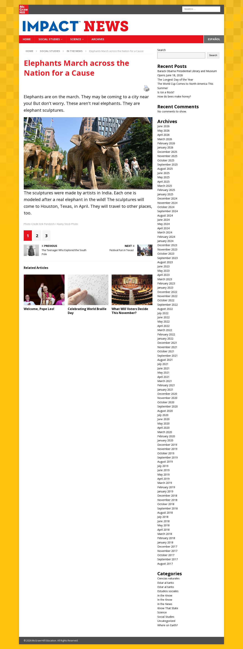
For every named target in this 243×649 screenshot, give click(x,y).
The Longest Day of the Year (175, 79)
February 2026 (166, 143)
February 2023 (166, 283)
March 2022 (164, 330)
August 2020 (165, 411)
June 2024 (163, 219)
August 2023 (165, 262)
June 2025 (163, 173)
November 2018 (167, 500)
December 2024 (167, 198)
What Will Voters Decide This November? (130, 311)
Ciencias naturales (168, 578)
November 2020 (167, 398)
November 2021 (167, 347)
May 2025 (163, 177)
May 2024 (163, 224)
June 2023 (163, 266)
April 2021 (163, 377)
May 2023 (163, 270)
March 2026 (164, 139)
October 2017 (165, 555)
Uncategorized (166, 621)
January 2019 (165, 491)
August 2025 (165, 168)
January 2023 (165, 287)
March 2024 (164, 232)
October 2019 (165, 453)
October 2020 (165, 402)
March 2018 (164, 534)
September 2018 (167, 508)
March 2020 (164, 432)
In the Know (164, 595)
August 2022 (165, 309)
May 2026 (163, 130)
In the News (164, 604)
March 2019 (164, 483)
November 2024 (167, 203)
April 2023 (163, 275)
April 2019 (163, 478)
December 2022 (167, 292)
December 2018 (167, 495)
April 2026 (163, 135)
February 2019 (166, 487)
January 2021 (165, 389)
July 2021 (162, 364)
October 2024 (165, 207)
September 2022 (167, 304)
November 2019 (167, 449)
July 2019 (162, 466)
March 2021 (164, 381)
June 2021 (163, 368)
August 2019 (165, 461)
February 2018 (166, 538)
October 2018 (165, 504)
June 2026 (163, 126)
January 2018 (165, 542)
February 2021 (166, 385)
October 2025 (165, 160)
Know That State (167, 608)
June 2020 (163, 419)
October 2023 (165, 253)
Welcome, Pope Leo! (39, 309)
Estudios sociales (167, 591)
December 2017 (167, 546)
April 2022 (163, 326)
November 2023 (167, 249)
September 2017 (167, 559)
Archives (98, 39)
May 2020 (163, 423)
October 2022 (165, 300)
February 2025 (166, 190)
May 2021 (163, 372)
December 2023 (167, 245)
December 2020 (167, 394)
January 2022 (165, 338)
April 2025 (163, 181)
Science (75, 39)
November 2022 (167, 296)
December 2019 (167, 445)
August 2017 (165, 563)
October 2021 (165, 351)
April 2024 (163, 228)
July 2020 (162, 415)
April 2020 (163, 427)
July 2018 (162, 517)
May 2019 (163, 474)
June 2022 (163, 317)
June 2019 (163, 470)
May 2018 (163, 525)
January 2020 (165, 440)
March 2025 (164, 186)
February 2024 (166, 237)
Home (27, 39)
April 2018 (163, 529)
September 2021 (167, 355)
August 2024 (165, 215)
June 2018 (163, 521)
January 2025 (165, 194)
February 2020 (166, 436)
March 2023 (164, 279)
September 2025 (167, 164)
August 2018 (165, 512)
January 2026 (165, 147)
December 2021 (167, 343)
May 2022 (163, 321)
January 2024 (165, 241)
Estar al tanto (165, 583)
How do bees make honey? (174, 96)
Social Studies (49, 39)
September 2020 (167, 406)
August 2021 (165, 360)
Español (214, 39)
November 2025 (167, 156)
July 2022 (162, 313)
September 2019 (167, 457)
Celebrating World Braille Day (87, 311)
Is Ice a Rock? (165, 92)
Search (161, 50)
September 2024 (167, 211)
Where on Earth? (167, 625)
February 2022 (166, 334)
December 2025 (167, 152)
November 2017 (167, 551)
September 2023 (167, 258)
